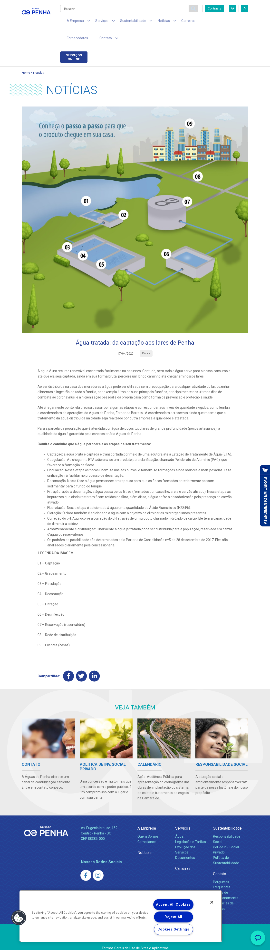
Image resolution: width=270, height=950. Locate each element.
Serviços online (234, 22)
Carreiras (174, 22)
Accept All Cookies (173, 904)
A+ (232, 8)
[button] (19, 918)
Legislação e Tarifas (190, 827)
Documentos (185, 843)
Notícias (38, 57)
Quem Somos (148, 821)
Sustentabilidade (227, 813)
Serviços (182, 813)
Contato (219, 859)
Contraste (214, 8)
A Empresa (146, 813)
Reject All (173, 917)
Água (179, 821)
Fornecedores (199, 22)
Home (26, 57)
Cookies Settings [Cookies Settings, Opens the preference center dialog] (173, 929)
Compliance (146, 827)
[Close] (211, 902)
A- (244, 8)
